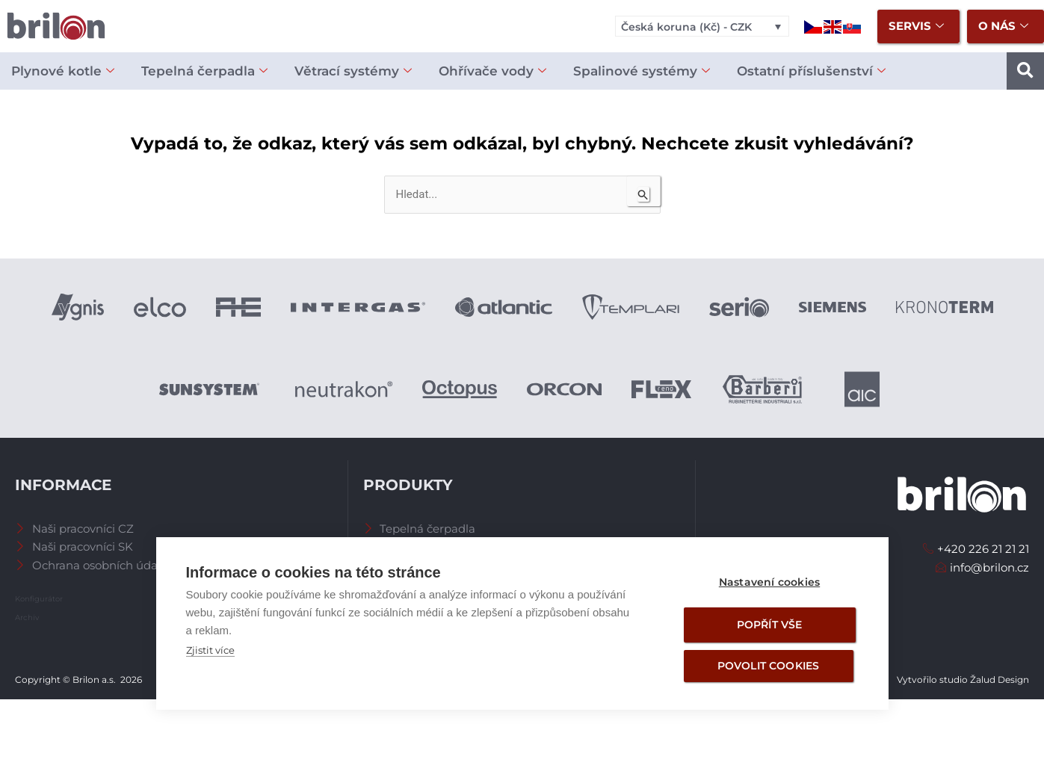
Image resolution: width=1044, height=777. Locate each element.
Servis (916, 26)
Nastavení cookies (769, 582)
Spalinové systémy (641, 71)
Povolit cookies (768, 666)
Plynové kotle (62, 71)
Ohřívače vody (492, 71)
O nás (1003, 26)
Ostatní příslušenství (811, 71)
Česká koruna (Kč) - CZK (686, 27)
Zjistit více (210, 650)
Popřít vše (770, 625)
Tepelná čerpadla (204, 71)
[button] (1025, 71)
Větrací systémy (353, 71)
